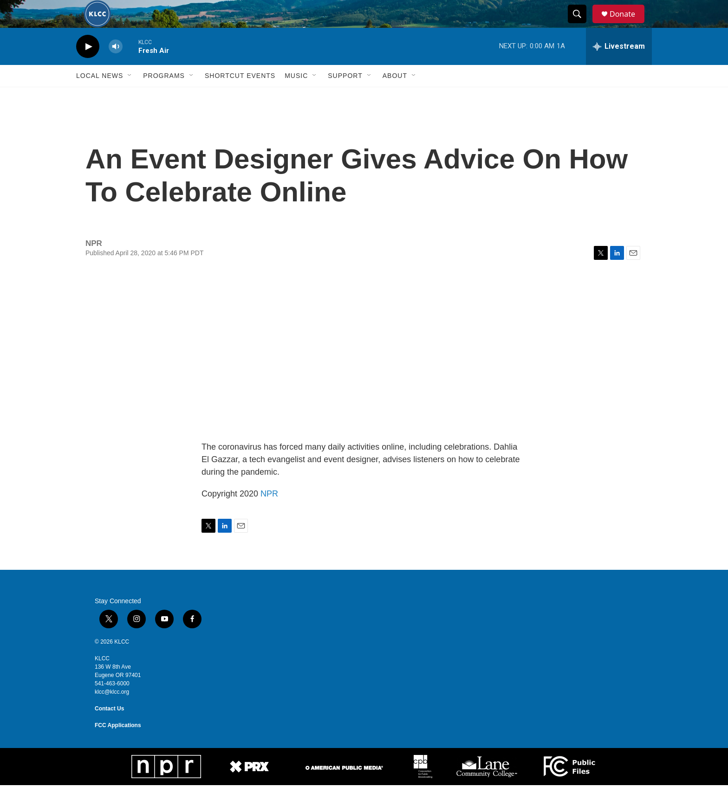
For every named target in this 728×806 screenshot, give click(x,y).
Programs (164, 96)
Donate (628, 24)
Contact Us (109, 729)
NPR (269, 514)
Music (296, 96)
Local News (99, 96)
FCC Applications (118, 746)
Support (345, 96)
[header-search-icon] (581, 24)
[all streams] (619, 67)
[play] (87, 67)
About (395, 96)
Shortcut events (240, 96)
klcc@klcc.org (112, 712)
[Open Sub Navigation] (130, 96)
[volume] (116, 67)
